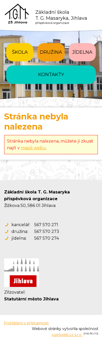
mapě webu (33, 147)
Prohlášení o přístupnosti (26, 323)
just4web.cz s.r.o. (67, 334)
